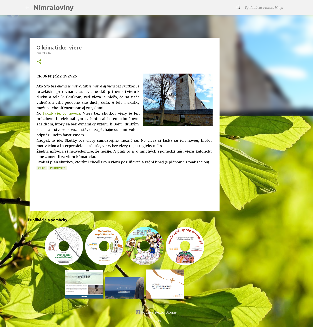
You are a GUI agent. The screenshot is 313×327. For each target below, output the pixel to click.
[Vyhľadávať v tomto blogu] (266, 7)
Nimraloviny (53, 7)
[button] (39, 62)
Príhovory (57, 168)
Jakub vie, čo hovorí (61, 113)
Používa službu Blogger (156, 312)
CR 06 (41, 168)
